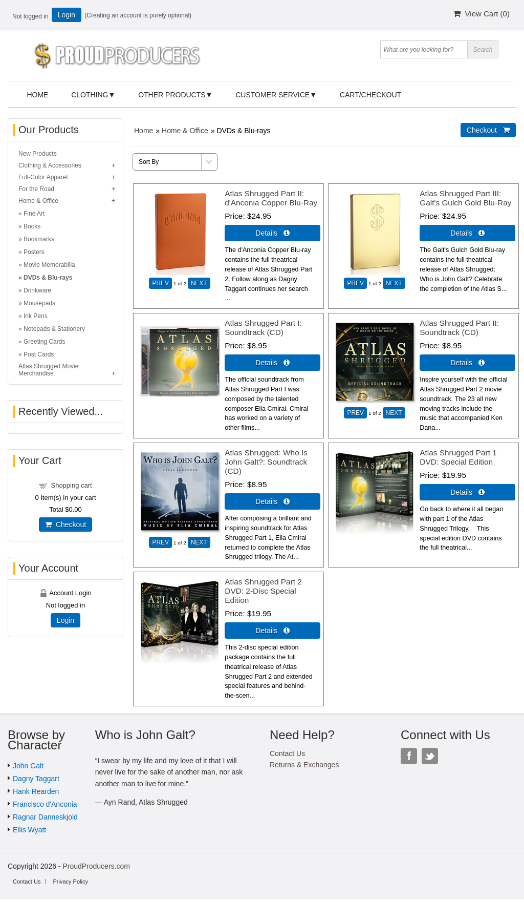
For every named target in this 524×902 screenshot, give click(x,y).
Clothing (89, 95)
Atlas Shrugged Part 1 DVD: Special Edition (458, 457)
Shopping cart (71, 485)
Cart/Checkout (370, 95)
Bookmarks (39, 239)
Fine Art (34, 213)
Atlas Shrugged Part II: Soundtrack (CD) (459, 328)
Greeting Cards (44, 341)
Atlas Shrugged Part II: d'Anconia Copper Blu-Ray (271, 198)
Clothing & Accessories (49, 165)
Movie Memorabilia (49, 264)
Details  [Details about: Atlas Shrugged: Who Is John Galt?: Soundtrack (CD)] (272, 501)
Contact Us (287, 753)
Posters (34, 252)
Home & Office (185, 131)
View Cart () (481, 13)
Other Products (171, 95)
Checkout (65, 524)
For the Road (36, 189)
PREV (160, 283)
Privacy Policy (70, 881)
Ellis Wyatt (29, 830)
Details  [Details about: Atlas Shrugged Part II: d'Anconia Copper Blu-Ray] (272, 233)
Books (32, 226)
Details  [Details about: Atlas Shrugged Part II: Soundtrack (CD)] (467, 362)
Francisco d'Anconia (45, 804)
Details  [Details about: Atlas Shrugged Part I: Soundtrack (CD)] (272, 362)
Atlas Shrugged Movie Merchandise (48, 370)
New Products (37, 153)
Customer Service (272, 95)
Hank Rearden (36, 791)
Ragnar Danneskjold (45, 817)
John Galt (28, 766)
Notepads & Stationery (54, 328)
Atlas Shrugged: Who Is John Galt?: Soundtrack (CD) (266, 461)
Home (37, 95)
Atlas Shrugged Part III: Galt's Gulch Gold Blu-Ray (465, 198)
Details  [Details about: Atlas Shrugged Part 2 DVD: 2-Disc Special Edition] (272, 630)
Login (66, 14)
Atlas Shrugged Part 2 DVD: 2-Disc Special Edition (263, 590)
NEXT (199, 283)
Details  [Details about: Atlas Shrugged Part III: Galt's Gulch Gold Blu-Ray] (467, 233)
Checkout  (488, 130)
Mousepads (39, 303)
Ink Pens (36, 316)
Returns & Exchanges (304, 765)
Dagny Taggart (36, 778)
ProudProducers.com (96, 866)
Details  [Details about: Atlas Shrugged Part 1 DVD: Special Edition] (467, 492)
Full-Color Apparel (43, 177)
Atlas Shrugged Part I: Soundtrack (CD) (263, 328)
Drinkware (37, 290)
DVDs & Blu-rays (48, 277)
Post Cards (39, 354)
